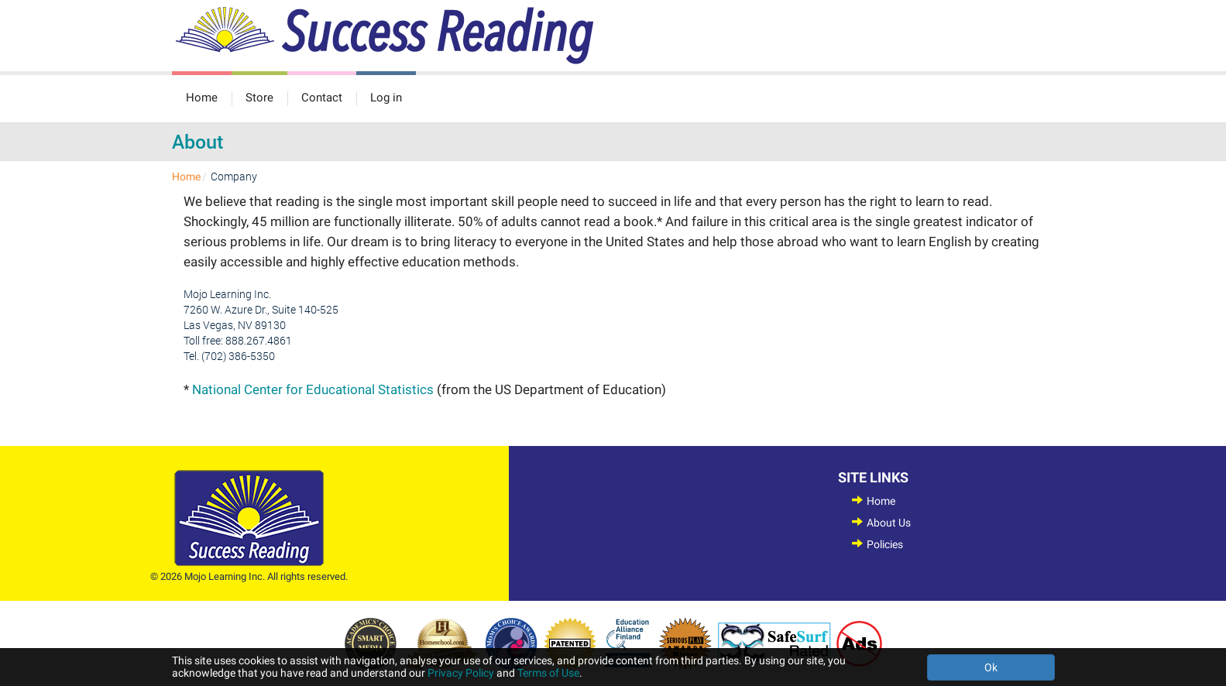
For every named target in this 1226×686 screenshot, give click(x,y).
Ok (991, 667)
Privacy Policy (461, 673)
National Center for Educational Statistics (313, 389)
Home (202, 98)
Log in (386, 98)
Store (259, 98)
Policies (885, 544)
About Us (889, 522)
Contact (321, 98)
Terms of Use (548, 673)
